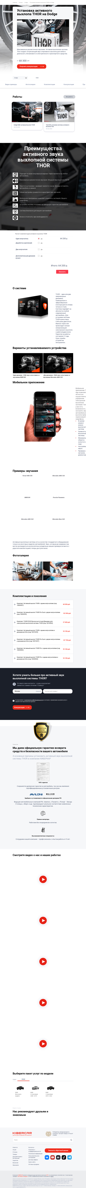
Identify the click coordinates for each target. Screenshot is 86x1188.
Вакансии (15, 1162)
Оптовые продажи (33, 1164)
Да (41, 238)
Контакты (31, 1147)
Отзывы (15, 1152)
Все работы (69, 96)
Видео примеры (11, 84)
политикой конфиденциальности (33, 700)
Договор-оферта (33, 1159)
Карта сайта (31, 1162)
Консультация (69, 84)
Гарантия (15, 1160)
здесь (52, 1176)
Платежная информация (35, 1153)
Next (72, 113)
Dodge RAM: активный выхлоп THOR (24, 125)
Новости (15, 1147)
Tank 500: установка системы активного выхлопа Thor (57, 125)
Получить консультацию (29, 66)
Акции (14, 1149)
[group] (28, 571)
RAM (37, 78)
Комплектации (49, 84)
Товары (15, 1154)
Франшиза (16, 1165)
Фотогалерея (30, 84)
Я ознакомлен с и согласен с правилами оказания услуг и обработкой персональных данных (41, 700)
